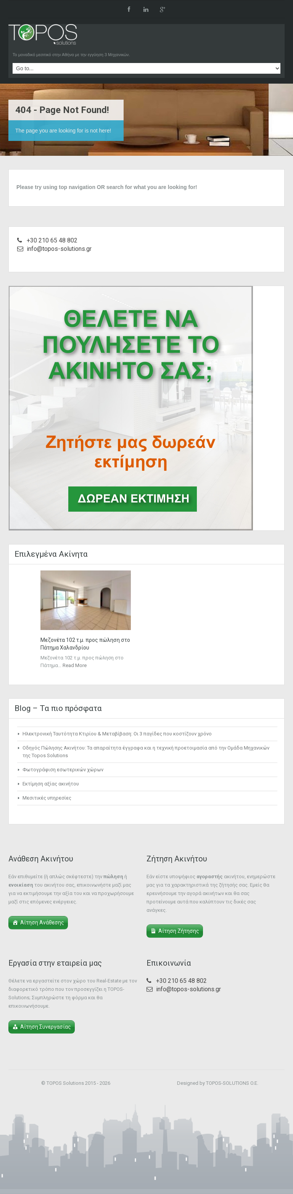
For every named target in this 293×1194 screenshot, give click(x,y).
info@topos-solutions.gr (59, 248)
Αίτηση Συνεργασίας (45, 1027)
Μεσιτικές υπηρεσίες (47, 798)
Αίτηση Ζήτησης (178, 931)
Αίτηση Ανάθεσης (42, 922)
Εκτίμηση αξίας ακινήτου (51, 784)
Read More (75, 665)
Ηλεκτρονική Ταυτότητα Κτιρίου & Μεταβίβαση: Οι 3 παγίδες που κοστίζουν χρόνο (117, 734)
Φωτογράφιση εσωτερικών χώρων (63, 769)
